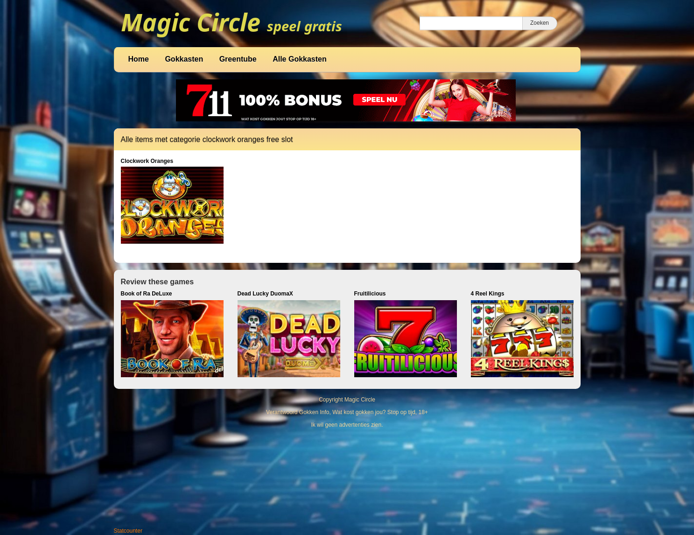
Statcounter (128, 531)
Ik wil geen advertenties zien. (347, 425)
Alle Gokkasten (300, 59)
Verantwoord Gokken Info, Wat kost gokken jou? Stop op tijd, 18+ (347, 412)
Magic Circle (359, 399)
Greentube (238, 59)
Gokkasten (184, 59)
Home (138, 59)
